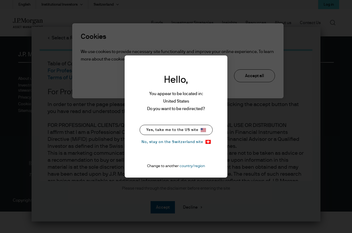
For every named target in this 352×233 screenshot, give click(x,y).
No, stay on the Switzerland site (176, 142)
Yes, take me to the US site (176, 130)
